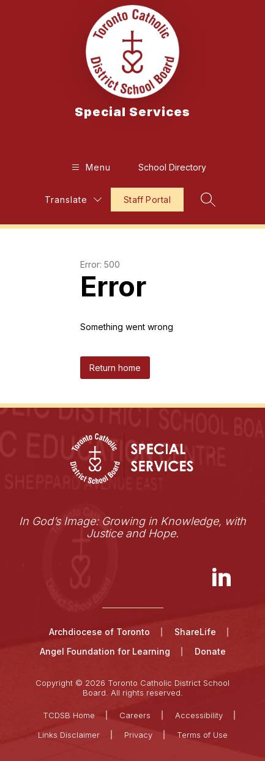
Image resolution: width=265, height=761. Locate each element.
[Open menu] (90, 167)
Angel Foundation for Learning (105, 651)
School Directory (172, 167)
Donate (210, 651)
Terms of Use (202, 735)
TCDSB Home (69, 715)
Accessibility (199, 715)
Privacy (138, 735)
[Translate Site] (73, 199)
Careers (135, 715)
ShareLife (195, 632)
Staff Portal (147, 199)
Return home (115, 367)
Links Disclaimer (69, 735)
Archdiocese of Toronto (99, 632)
